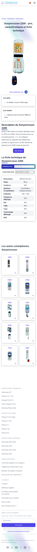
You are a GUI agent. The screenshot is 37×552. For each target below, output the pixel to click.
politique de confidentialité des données (18, 531)
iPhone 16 (5, 433)
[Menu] (34, 3)
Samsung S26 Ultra (9, 442)
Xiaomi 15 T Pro (7, 396)
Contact (4, 484)
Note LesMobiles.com (18, 92)
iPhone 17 (5, 425)
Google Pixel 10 (7, 400)
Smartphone (10, 18)
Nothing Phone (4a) (9, 408)
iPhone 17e (5, 429)
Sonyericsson (19, 18)
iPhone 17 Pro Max (8, 417)
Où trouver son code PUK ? (12, 475)
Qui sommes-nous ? (9, 506)
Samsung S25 (7, 454)
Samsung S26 (7, 446)
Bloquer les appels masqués (12, 471)
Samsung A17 (6, 392)
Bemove (14, 542)
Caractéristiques (8, 172)
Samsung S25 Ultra (9, 450)
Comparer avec (7, 166)
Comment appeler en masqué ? (13, 463)
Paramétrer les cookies (10, 498)
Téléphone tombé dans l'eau (12, 467)
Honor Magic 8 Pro (9, 404)
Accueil (4, 18)
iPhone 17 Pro (7, 421)
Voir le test (18, 151)
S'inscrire (18, 525)
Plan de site (6, 502)
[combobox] (24, 166)
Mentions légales (8, 488)
